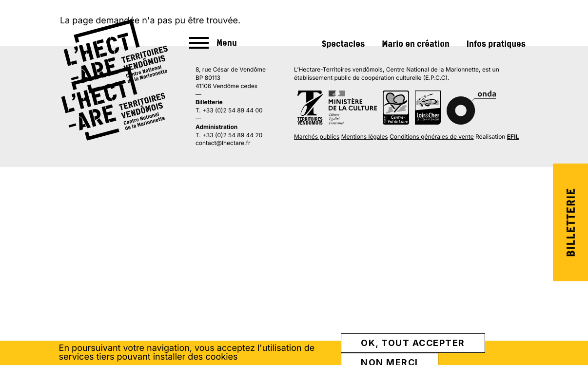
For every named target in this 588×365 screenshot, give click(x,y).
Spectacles (343, 43)
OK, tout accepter (413, 343)
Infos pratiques (496, 43)
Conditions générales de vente (432, 136)
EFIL (513, 136)
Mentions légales (364, 136)
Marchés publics (316, 136)
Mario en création (416, 43)
